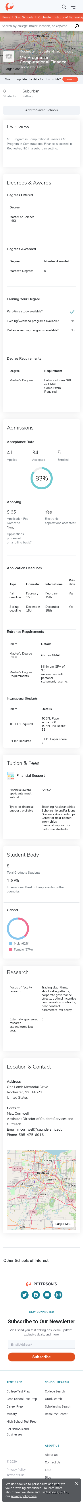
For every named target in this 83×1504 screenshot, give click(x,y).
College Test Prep (18, 1391)
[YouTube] (47, 1295)
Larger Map (63, 1224)
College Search (55, 1391)
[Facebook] (36, 1295)
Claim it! (69, 79)
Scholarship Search (58, 1406)
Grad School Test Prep (22, 1399)
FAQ (48, 1470)
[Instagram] (58, 1295)
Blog (48, 1477)
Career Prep (15, 1406)
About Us (51, 1455)
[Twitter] (25, 1295)
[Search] (64, 6)
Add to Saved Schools (41, 110)
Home (6, 17)
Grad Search (53, 1399)
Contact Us (52, 1462)
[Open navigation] (73, 6)
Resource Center (56, 1414)
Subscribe (41, 1357)
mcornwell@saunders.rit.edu (39, 1129)
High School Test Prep (22, 1421)
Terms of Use (15, 1475)
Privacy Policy (16, 1469)
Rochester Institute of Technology (46, 51)
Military (12, 1414)
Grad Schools (24, 17)
